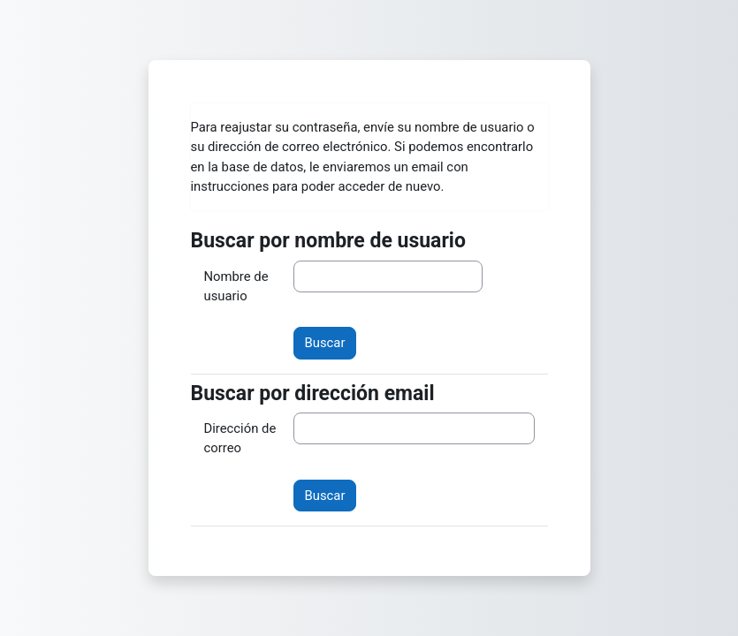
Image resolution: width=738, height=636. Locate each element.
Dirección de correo (240, 438)
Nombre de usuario (236, 286)
